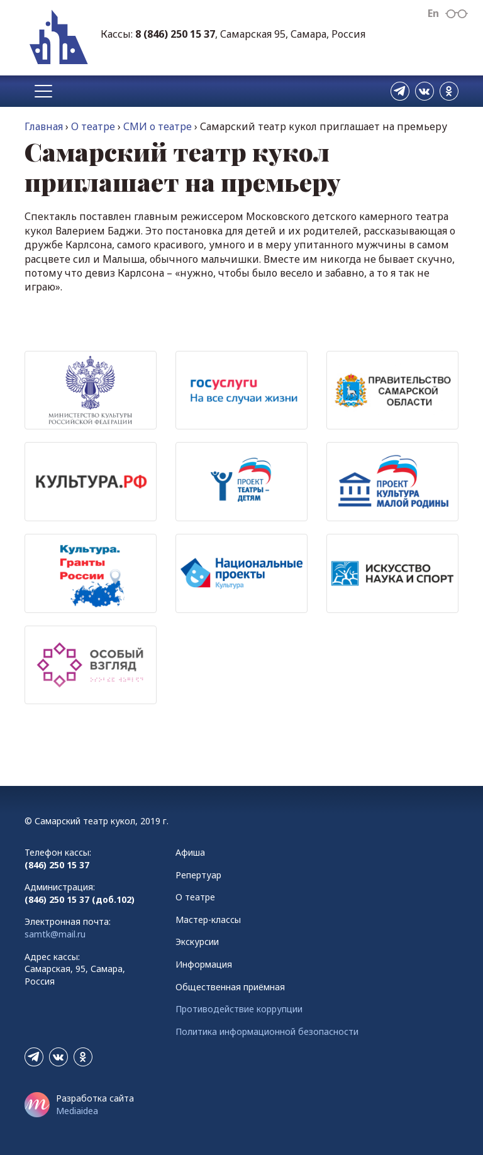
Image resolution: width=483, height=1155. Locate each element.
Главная (44, 126)
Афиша (190, 852)
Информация (203, 964)
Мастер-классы (208, 920)
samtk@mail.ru (55, 934)
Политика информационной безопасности (266, 1031)
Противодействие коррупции (239, 1009)
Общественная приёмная (230, 987)
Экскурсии (197, 942)
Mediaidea (77, 1111)
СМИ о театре (157, 126)
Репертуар (198, 875)
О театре (93, 126)
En (433, 13)
